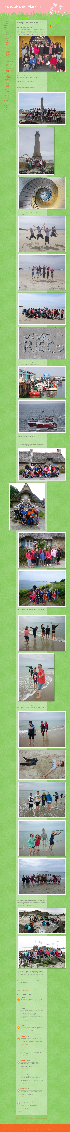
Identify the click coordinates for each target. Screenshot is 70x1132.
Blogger (48, 1129)
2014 (5, 107)
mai (6, 89)
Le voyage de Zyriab (7, 86)
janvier (6, 98)
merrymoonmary (38, 1129)
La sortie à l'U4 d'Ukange (8, 55)
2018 (5, 34)
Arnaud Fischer (23, 1088)
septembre (7, 42)
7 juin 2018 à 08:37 (24, 1083)
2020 (5, 29)
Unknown (22, 997)
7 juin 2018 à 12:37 (24, 1096)
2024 (5, 23)
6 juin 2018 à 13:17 (24, 1004)
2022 (5, 27)
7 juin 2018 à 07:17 (24, 1032)
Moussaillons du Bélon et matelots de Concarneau (8, 66)
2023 (5, 25)
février (6, 95)
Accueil (31, 1118)
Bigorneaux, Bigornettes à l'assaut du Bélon (8, 81)
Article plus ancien (41, 1118)
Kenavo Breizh (8, 57)
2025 (5, 21)
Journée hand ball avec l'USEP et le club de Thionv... (8, 50)
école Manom (54, 26)
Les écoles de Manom (22, 6)
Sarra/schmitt (23, 1060)
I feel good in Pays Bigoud (9, 71)
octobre (7, 40)
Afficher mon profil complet (55, 28)
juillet (6, 44)
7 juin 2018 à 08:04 (24, 1068)
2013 (5, 109)
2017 (5, 100)
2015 (5, 105)
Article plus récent (21, 1118)
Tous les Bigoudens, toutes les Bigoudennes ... (8, 75)
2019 (5, 32)
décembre (7, 36)
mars (6, 93)
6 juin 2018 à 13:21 (24, 1020)
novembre (7, 38)
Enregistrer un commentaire (24, 1111)
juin (6, 46)
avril (6, 91)
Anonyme (22, 1025)
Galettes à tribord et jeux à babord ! (9, 61)
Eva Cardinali (23, 1036)
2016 (5, 103)
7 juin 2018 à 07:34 (24, 1044)
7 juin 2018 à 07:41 (24, 1055)
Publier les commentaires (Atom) (28, 1121)
